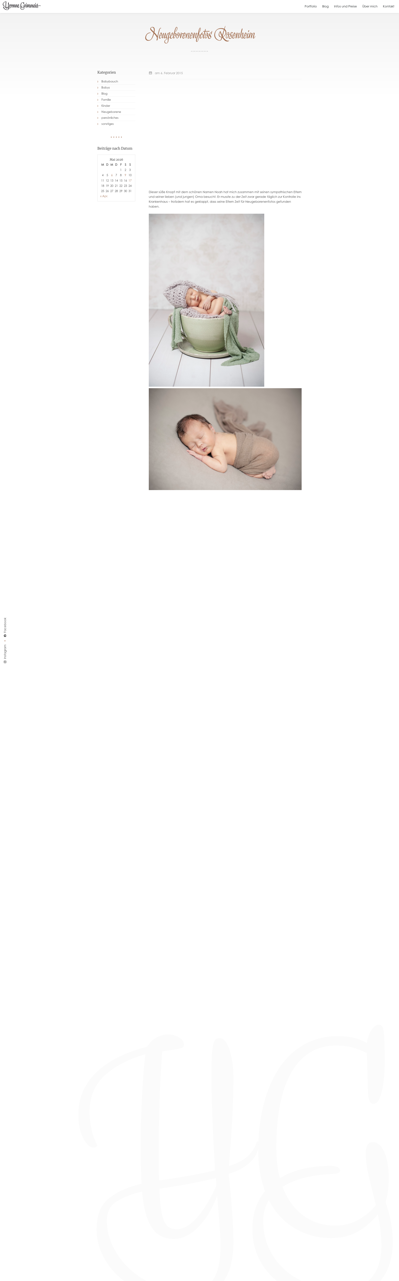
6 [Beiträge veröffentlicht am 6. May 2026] (112, 175)
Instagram (5, 653)
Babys (105, 87)
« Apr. (104, 196)
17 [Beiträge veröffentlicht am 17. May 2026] (130, 180)
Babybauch (109, 81)
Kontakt (388, 6)
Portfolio (311, 6)
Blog (325, 6)
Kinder (105, 105)
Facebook (5, 627)
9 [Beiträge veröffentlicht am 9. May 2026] (125, 175)
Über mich (370, 6)
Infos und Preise (345, 6)
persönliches (110, 117)
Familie (106, 99)
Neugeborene (111, 112)
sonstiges (107, 124)
